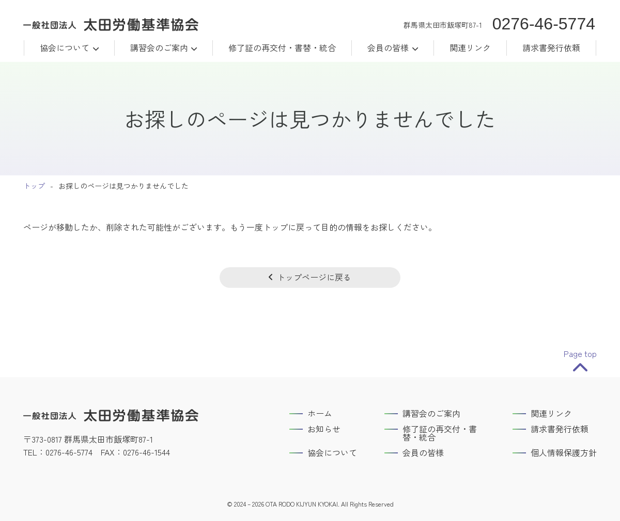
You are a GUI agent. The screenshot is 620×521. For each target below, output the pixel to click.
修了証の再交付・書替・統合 (282, 47)
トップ (34, 186)
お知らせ (323, 429)
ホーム (319, 413)
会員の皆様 (423, 452)
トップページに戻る (314, 277)
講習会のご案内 (159, 47)
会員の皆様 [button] (388, 47)
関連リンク (470, 47)
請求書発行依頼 (551, 47)
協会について (64, 47)
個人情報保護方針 (564, 452)
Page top (580, 353)
